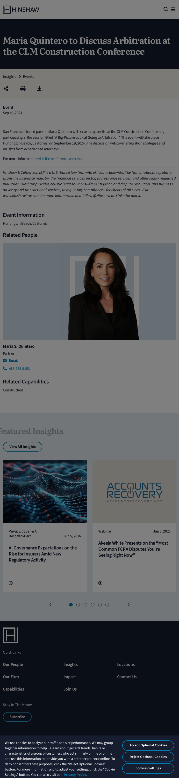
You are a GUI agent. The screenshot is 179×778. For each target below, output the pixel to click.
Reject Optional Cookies (148, 756)
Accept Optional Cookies (148, 745)
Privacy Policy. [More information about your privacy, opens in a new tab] (75, 774)
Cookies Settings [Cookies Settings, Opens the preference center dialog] (148, 768)
